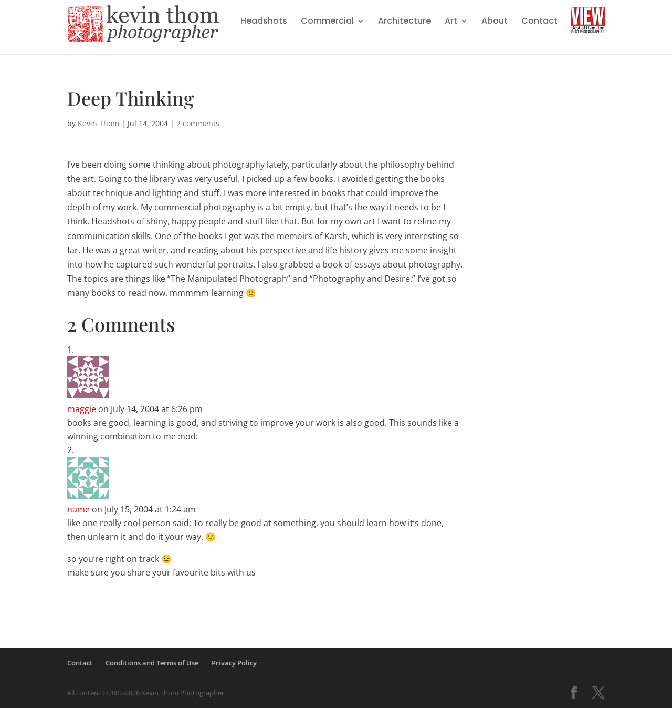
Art (451, 22)
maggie (81, 409)
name (78, 509)
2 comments (197, 123)
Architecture (404, 22)
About (494, 22)
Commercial (327, 22)
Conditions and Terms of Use (152, 663)
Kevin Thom (98, 123)
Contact (539, 22)
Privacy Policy (234, 663)
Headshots (263, 22)
